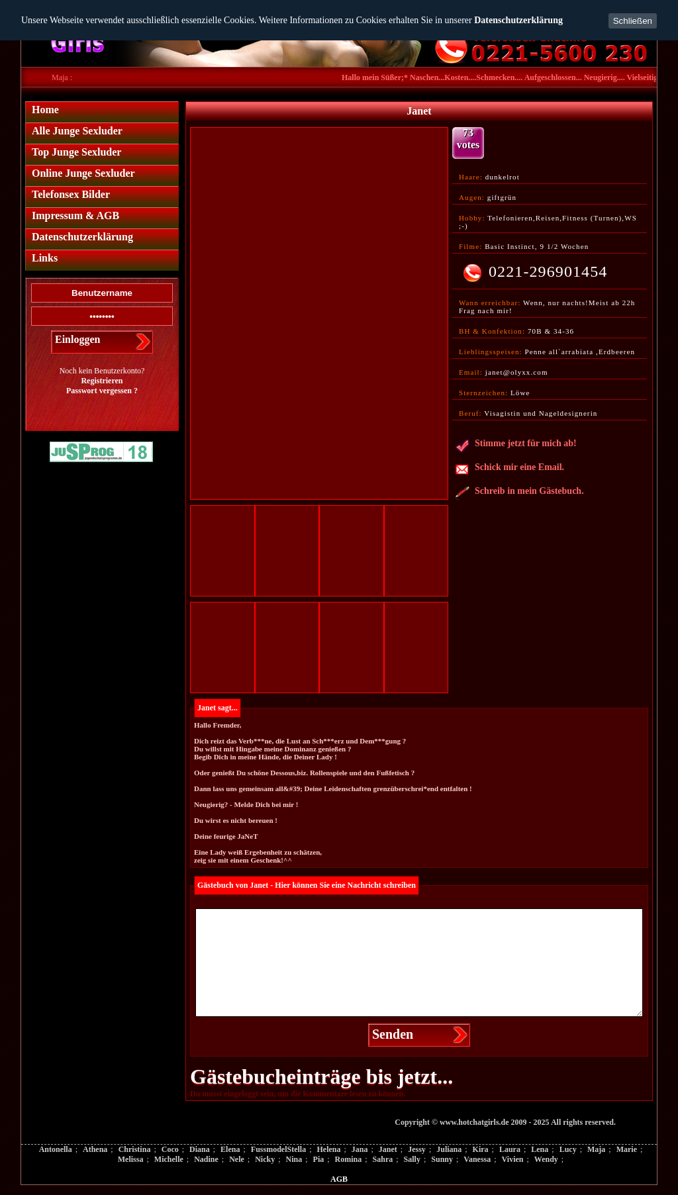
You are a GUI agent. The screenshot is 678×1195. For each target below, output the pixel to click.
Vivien (513, 1159)
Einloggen (77, 339)
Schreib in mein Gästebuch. (519, 493)
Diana (199, 1149)
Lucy (568, 1149)
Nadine (206, 1159)
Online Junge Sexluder (83, 173)
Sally (412, 1159)
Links (45, 257)
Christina (135, 1149)
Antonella (55, 1149)
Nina (294, 1159)
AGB (339, 1179)
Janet (388, 1149)
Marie (626, 1149)
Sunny (442, 1159)
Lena (539, 1149)
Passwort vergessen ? (102, 390)
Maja (596, 1149)
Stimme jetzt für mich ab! (516, 445)
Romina (348, 1159)
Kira (481, 1149)
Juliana (448, 1149)
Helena (328, 1149)
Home (45, 109)
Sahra (383, 1159)
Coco (170, 1149)
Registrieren (101, 380)
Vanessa (477, 1159)
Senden (392, 1034)
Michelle (168, 1159)
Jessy (417, 1149)
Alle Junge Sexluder (77, 130)
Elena (230, 1149)
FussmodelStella (278, 1149)
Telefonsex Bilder (71, 194)
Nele (236, 1159)
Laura (509, 1149)
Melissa (131, 1159)
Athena (95, 1149)
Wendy (546, 1159)
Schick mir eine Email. (509, 469)
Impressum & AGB (75, 215)
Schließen (632, 21)
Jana (360, 1149)
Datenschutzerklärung (518, 20)
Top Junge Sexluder (76, 152)
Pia (318, 1159)
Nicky (265, 1159)
